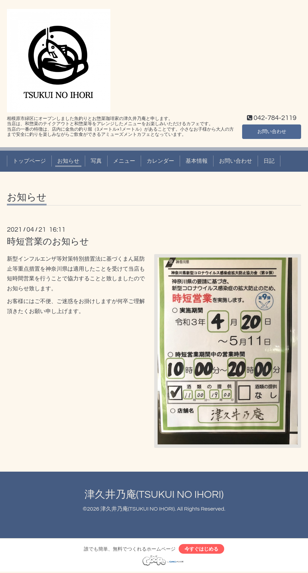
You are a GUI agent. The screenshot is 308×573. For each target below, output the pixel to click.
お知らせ (68, 161)
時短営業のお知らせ (48, 241)
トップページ (29, 161)
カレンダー (160, 161)
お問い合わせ (271, 130)
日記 (269, 161)
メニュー (124, 161)
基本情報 (197, 161)
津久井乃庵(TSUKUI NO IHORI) (154, 494)
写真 (96, 161)
